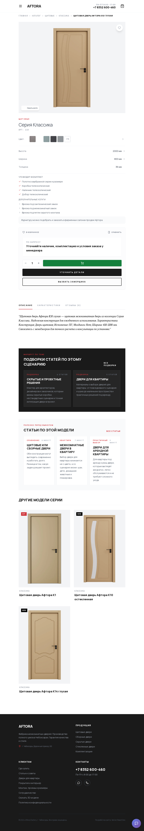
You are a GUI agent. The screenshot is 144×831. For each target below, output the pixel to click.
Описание (25, 305)
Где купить (24, 768)
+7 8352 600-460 (104, 7)
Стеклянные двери (85, 746)
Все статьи (113, 431)
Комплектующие (84, 751)
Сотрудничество (27, 792)
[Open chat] (136, 823)
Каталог (36, 16)
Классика (64, 16)
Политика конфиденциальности (35, 802)
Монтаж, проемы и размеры (33, 787)
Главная (23, 16)
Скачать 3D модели (29, 797)
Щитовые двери (84, 732)
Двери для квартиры (29, 778)
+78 (67, 139)
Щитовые (49, 16)
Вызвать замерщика (72, 281)
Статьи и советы (27, 773)
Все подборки (110, 364)
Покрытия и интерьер (30, 783)
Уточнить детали (72, 272)
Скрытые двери (83, 741)
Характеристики (48, 305)
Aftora (34, 6)
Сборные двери (84, 736)
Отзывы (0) (73, 305)
